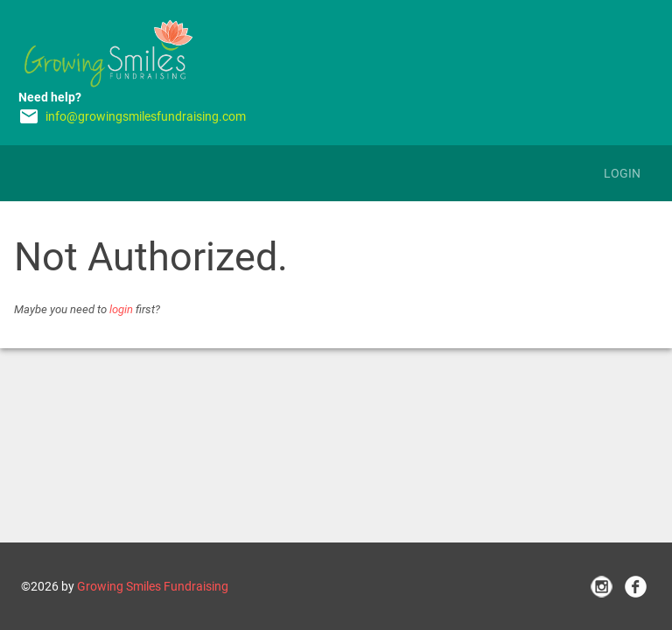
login (121, 309)
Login (622, 173)
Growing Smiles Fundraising (152, 586)
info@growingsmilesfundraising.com (146, 116)
